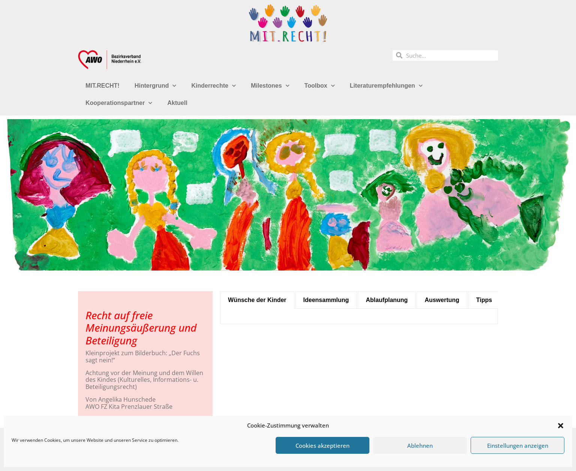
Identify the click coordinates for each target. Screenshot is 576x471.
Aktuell (177, 103)
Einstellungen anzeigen (517, 445)
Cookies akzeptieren (323, 445)
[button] (560, 425)
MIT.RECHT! (103, 85)
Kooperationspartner (119, 103)
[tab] (257, 300)
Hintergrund (156, 85)
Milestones (270, 85)
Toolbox (319, 85)
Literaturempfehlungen (386, 85)
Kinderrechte (213, 85)
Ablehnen (420, 445)
